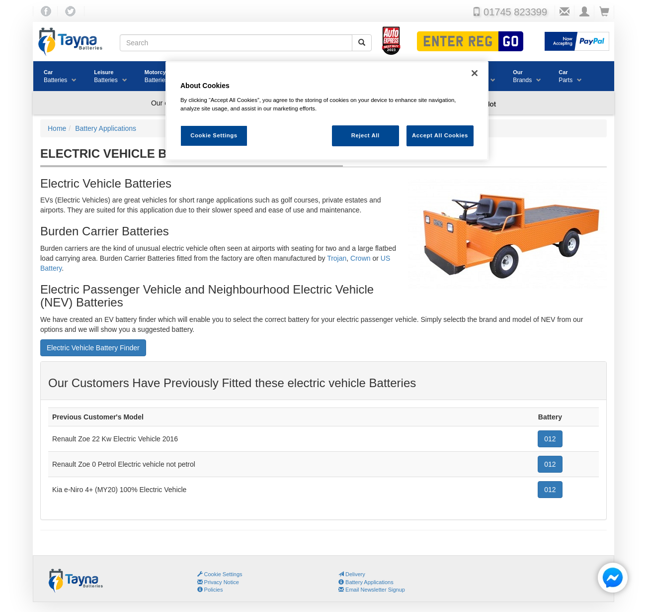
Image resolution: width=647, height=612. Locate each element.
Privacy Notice (218, 582)
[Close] (474, 73)
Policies (210, 590)
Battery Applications (366, 582)
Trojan (336, 258)
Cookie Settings (223, 574)
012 (550, 439)
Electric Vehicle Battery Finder (93, 348)
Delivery (351, 574)
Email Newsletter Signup (371, 590)
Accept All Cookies (440, 135)
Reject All (365, 135)
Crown (360, 258)
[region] (326, 110)
